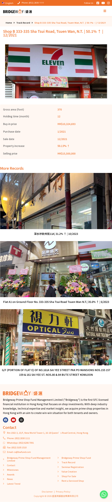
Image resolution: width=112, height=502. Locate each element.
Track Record (23, 22)
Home (9, 22)
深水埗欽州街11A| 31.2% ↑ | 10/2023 (56, 234)
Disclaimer (47, 491)
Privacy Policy (63, 491)
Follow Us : (89, 3)
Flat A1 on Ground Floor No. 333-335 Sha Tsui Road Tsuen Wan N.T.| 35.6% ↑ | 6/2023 (56, 302)
